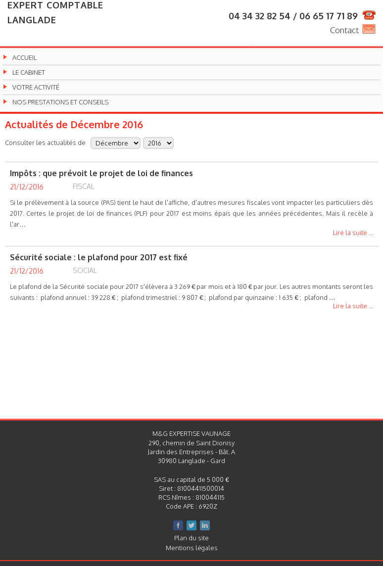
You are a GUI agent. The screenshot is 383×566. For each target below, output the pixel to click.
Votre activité (35, 87)
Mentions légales (192, 548)
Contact (344, 30)
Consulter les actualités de (45, 142)
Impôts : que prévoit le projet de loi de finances (101, 173)
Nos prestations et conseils (60, 102)
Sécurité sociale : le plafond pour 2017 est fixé (99, 257)
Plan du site (191, 538)
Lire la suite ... (353, 233)
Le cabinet (28, 72)
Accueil (24, 57)
